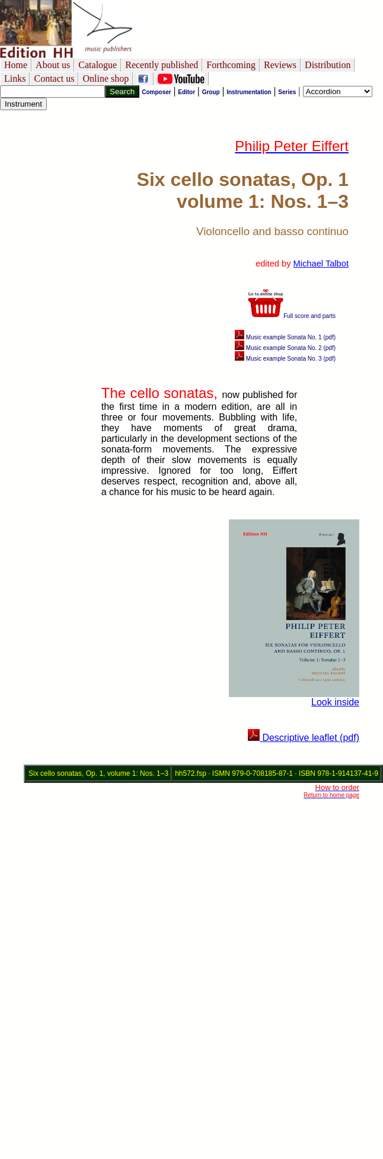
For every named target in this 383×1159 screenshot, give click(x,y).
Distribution (327, 65)
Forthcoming (231, 65)
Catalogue (97, 65)
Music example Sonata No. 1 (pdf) (285, 337)
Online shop (105, 78)
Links (14, 78)
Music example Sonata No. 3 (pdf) (285, 358)
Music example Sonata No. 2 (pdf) (285, 348)
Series (287, 92)
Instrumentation (249, 92)
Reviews (280, 65)
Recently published (161, 65)
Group (211, 92)
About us (53, 65)
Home (15, 65)
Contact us (54, 78)
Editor (186, 92)
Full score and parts (292, 316)
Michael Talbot (321, 263)
